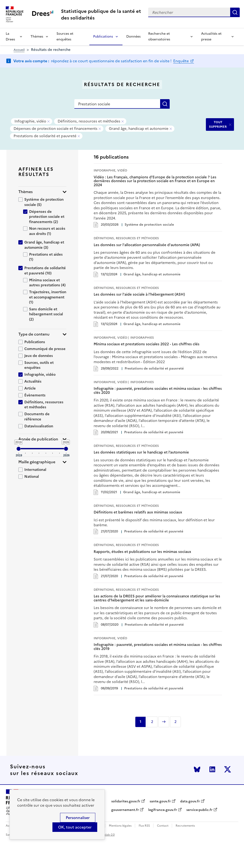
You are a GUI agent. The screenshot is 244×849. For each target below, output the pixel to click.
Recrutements (185, 826)
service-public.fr (199, 810)
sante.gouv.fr (160, 801)
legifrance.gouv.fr (162, 810)
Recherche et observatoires (159, 36)
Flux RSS (144, 826)
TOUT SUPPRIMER (218, 124)
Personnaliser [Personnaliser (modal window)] (78, 817)
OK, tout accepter (75, 827)
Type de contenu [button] (34, 334)
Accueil (19, 50)
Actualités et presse (211, 36)
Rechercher (235, 12)
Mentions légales (120, 826)
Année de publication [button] (38, 439)
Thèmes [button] (25, 192)
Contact (162, 826)
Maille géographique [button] (36, 462)
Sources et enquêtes (64, 36)
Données (133, 36)
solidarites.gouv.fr (125, 801)
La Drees (10, 36)
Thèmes (36, 36)
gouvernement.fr (125, 810)
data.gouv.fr (190, 801)
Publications (103, 36)
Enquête (181, 61)
